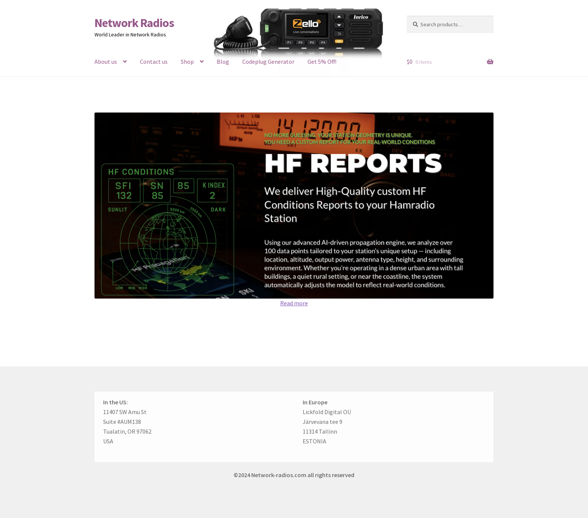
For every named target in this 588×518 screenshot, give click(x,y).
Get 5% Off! (322, 61)
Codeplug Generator (268, 61)
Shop (187, 61)
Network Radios (134, 22)
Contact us (154, 61)
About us (105, 61)
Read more (294, 303)
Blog (223, 61)
